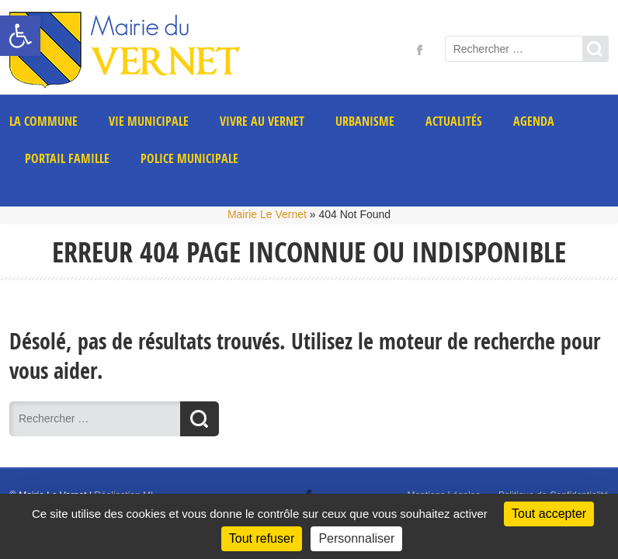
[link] (20, 36)
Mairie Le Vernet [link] (267, 214)
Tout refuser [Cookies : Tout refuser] (261, 538)
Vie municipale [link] (149, 121)
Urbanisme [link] (364, 121)
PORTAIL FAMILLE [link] (67, 158)
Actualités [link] (453, 121)
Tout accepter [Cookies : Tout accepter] (549, 513)
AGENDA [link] (533, 121)
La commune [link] (43, 121)
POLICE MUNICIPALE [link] (189, 158)
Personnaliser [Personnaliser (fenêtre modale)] (356, 538)
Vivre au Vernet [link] (262, 121)
